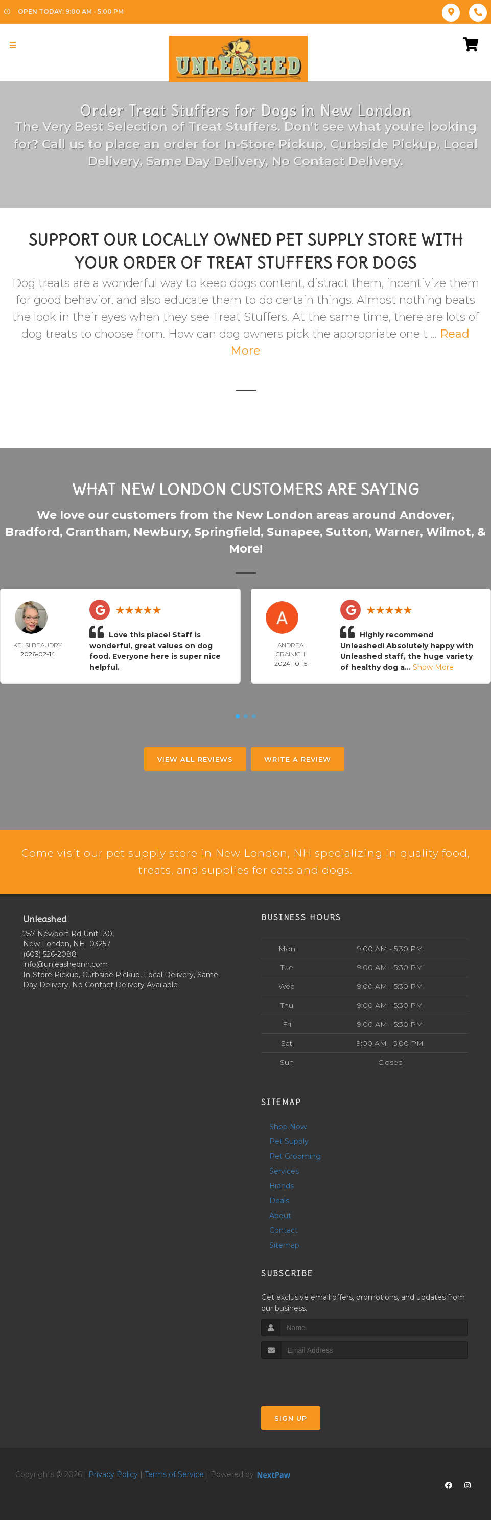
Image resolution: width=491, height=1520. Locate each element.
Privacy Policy (113, 1477)
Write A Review (297, 759)
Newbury (160, 532)
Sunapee (293, 532)
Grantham (96, 532)
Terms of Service (174, 1477)
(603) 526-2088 (50, 956)
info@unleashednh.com (65, 966)
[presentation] (315, 1381)
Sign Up (290, 1421)
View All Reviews (195, 759)
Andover (425, 515)
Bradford (32, 532)
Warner (397, 532)
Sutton (347, 532)
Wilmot (448, 532)
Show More (433, 667)
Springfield (227, 532)
